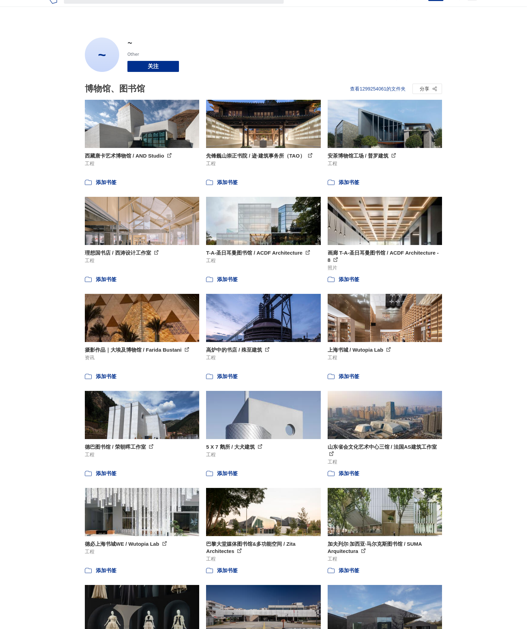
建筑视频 (378, 9)
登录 (418, 9)
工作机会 (351, 9)
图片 (312, 9)
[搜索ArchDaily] (179, 10)
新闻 (329, 9)
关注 (153, 66)
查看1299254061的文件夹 (378, 88)
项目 (296, 9)
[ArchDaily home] (53, 10)
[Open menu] (472, 9)
